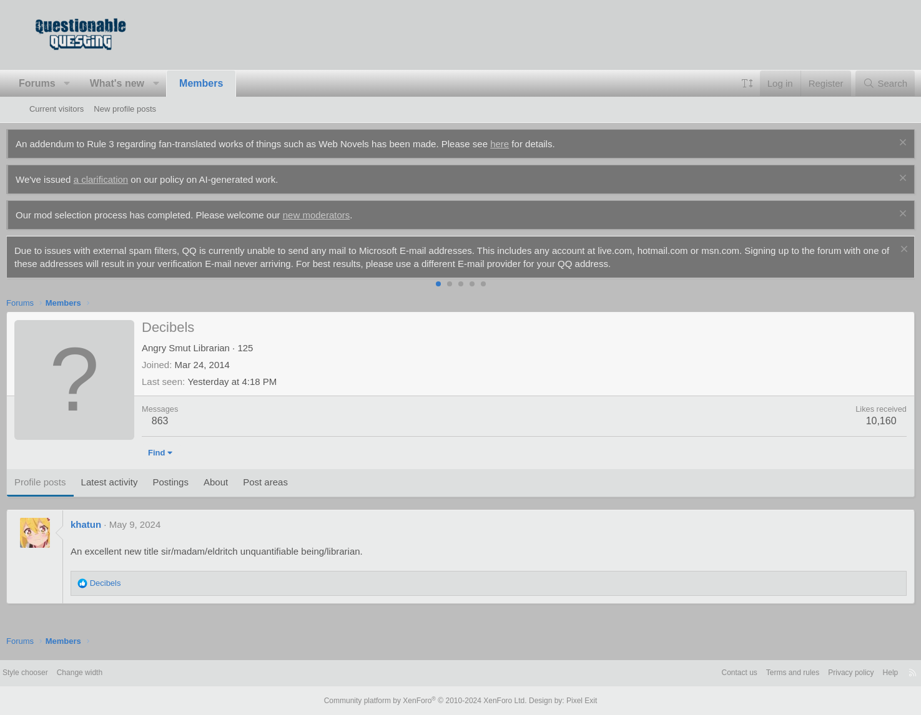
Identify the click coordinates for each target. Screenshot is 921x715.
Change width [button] (118, 673)
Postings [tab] (193, 482)
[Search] (862, 83)
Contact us (695, 673)
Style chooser (59, 673)
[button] (90, 84)
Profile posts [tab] (63, 482)
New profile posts (125, 109)
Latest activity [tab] (132, 482)
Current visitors (56, 109)
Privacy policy (814, 673)
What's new (140, 83)
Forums (60, 83)
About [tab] (239, 482)
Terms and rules (752, 673)
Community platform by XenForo (428, 700)
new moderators (339, 215)
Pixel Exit (572, 700)
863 (183, 421)
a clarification (124, 179)
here (522, 144)
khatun (109, 524)
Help (857, 673)
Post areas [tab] (288, 482)
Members (224, 83)
